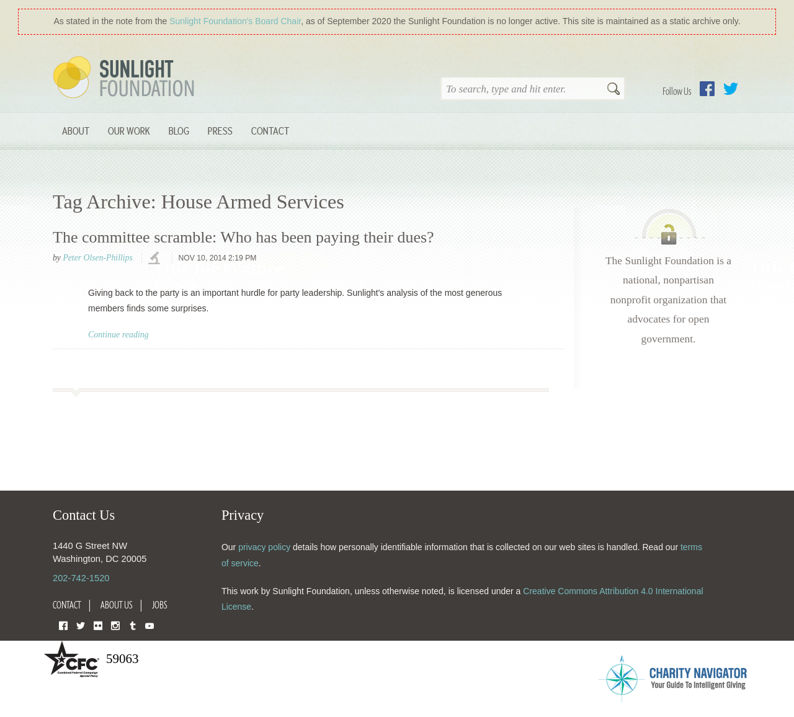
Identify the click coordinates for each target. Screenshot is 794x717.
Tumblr (132, 625)
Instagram (115, 625)
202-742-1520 (81, 578)
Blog (179, 130)
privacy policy (264, 547)
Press (220, 130)
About (75, 130)
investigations (155, 258)
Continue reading (118, 334)
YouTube (149, 625)
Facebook (707, 88)
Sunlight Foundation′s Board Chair (235, 21)
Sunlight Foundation (126, 78)
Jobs (159, 605)
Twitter (730, 88)
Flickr (98, 625)
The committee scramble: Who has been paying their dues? (243, 237)
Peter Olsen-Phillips (97, 257)
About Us (116, 605)
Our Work (129, 130)
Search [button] (613, 89)
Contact (270, 130)
